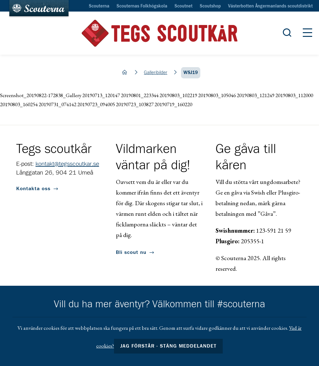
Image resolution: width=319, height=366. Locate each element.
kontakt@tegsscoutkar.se (67, 164)
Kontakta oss (33, 188)
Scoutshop (210, 6)
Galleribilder (155, 72)
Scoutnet (183, 6)
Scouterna (99, 6)
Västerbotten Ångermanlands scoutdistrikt (270, 6)
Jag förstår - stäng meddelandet (168, 346)
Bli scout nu (131, 252)
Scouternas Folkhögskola (142, 6)
